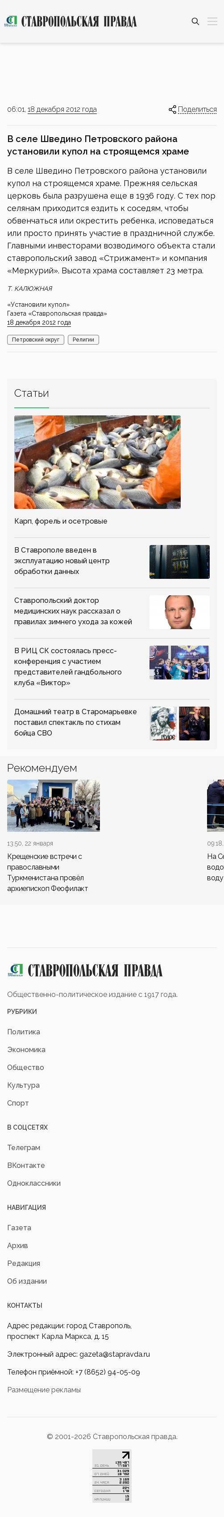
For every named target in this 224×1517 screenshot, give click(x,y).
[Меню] (212, 21)
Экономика (26, 1049)
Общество (25, 1067)
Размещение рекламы (44, 1390)
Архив (17, 1245)
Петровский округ (35, 340)
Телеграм (23, 1147)
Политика (23, 1032)
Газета (19, 1228)
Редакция (23, 1263)
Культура (23, 1085)
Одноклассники (34, 1183)
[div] (53, 837)
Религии (83, 340)
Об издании (27, 1281)
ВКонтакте (26, 1165)
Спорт (18, 1103)
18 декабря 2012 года (62, 109)
